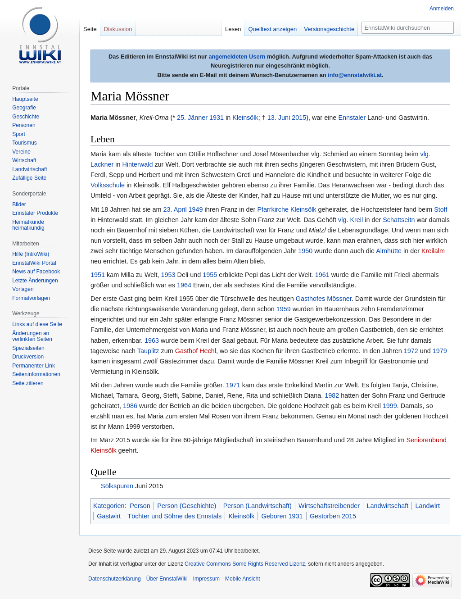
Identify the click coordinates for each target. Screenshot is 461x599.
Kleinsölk (245, 117)
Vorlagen (22, 289)
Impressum (206, 579)
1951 (97, 274)
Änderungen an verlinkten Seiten (32, 336)
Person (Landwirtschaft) (257, 505)
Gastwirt (109, 516)
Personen (23, 125)
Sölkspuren (117, 486)
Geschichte (25, 116)
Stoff (440, 209)
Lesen (233, 29)
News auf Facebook (36, 271)
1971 (233, 385)
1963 (152, 340)
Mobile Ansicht (242, 579)
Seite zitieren (27, 383)
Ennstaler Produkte (35, 213)
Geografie (24, 107)
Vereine (21, 152)
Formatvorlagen (31, 298)
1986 (130, 405)
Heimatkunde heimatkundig (28, 225)
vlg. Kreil (350, 219)
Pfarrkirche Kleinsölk (286, 209)
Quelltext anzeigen (273, 29)
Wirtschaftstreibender (329, 505)
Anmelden (441, 8)
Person (140, 505)
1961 (322, 274)
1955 (210, 274)
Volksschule (107, 185)
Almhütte (389, 250)
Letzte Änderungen (35, 280)
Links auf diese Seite (37, 324)
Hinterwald (137, 164)
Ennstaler (352, 117)
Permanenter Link (33, 366)
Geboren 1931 (282, 516)
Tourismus (24, 143)
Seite (90, 29)
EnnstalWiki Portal (34, 263)
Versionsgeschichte (329, 29)
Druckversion (28, 357)
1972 (411, 350)
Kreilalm (433, 250)
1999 (390, 405)
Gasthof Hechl (195, 350)
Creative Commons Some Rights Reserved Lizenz (245, 564)
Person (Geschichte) (186, 505)
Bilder (19, 204)
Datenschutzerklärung (114, 579)
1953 (168, 274)
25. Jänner (192, 117)
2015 (299, 117)
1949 (196, 209)
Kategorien (109, 505)
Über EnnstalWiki (167, 579)
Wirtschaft (24, 160)
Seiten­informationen (36, 374)
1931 (216, 117)
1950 (305, 250)
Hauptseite (25, 99)
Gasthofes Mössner (324, 298)
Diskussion (118, 29)
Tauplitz (148, 350)
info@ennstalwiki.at (355, 75)
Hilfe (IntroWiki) (30, 254)
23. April (175, 209)
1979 (440, 350)
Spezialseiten (28, 348)
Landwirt (428, 505)
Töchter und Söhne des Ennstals (174, 516)
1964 (184, 285)
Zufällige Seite (29, 178)
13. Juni (278, 117)
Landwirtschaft (387, 505)
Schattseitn (399, 219)
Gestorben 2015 (333, 516)
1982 (332, 395)
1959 (283, 309)
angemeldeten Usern (236, 56)
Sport (18, 134)
